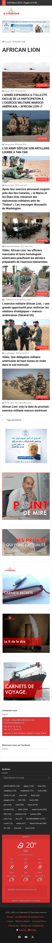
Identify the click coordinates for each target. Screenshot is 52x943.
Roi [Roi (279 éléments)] (19, 819)
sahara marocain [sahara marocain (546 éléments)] (38, 823)
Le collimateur (9, 353)
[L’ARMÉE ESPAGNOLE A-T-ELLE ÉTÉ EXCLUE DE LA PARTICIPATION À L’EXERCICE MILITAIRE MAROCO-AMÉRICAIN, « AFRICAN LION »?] (26, 75)
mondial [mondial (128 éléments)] (9, 809)
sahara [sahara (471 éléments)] (21, 823)
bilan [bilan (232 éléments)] (42, 786)
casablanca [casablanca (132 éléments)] (10, 791)
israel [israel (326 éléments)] (19, 805)
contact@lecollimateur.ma (22, 720)
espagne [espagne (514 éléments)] (9, 800)
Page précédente (11, 420)
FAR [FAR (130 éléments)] (21, 800)
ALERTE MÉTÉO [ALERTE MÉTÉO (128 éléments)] (12, 786)
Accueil (6, 42)
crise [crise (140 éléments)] (23, 795)
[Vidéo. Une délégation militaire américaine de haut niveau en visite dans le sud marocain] (26, 334)
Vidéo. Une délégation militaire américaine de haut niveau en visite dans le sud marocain (24, 360)
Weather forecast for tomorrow (22, 889)
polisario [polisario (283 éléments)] (35, 814)
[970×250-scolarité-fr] (26, 26)
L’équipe (9, 921)
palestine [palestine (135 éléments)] (20, 814)
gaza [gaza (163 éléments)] (8, 805)
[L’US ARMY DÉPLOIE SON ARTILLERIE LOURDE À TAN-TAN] (26, 126)
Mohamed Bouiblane (12, 246)
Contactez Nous (39, 921)
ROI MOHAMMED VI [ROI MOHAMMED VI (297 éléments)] (35, 819)
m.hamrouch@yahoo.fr (14, 723)
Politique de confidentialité (32, 926)
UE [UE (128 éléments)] (7, 828)
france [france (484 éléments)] (33, 800)
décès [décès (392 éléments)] (35, 795)
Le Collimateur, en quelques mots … (30, 917)
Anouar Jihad (9, 91)
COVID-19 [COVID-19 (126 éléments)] (9, 795)
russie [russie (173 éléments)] (8, 823)
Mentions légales (22, 921)
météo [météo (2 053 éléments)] (23, 809)
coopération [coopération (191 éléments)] (27, 791)
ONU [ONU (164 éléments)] (7, 814)
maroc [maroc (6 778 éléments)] (33, 805)
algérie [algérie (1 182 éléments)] (29, 786)
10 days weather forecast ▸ (26, 901)
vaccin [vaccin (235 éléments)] (29, 828)
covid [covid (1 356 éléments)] (42, 791)
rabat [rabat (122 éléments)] (8, 819)
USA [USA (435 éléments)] (17, 828)
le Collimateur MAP (11, 300)
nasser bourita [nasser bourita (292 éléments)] (39, 809)
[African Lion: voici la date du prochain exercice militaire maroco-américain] (26, 384)
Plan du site (14, 926)
